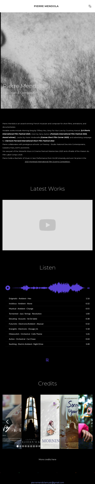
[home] (46, 6)
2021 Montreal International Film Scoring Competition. (47, 162)
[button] (90, 6)
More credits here (47, 459)
